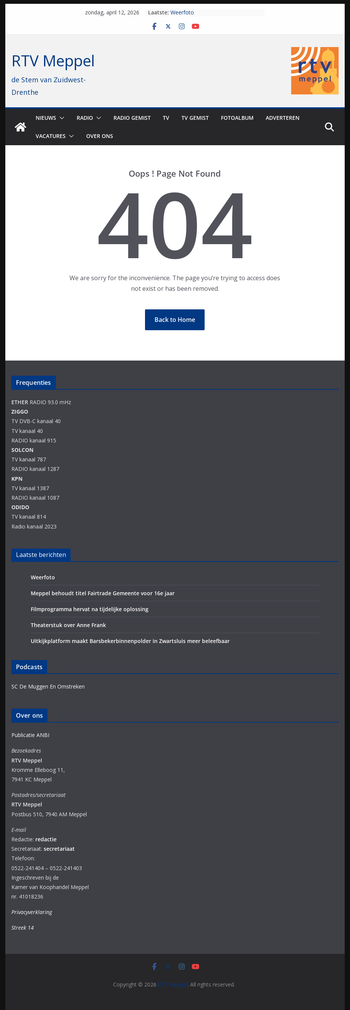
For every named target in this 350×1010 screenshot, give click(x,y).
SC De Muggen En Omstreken (48, 686)
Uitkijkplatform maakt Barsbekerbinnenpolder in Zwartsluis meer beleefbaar (130, 641)
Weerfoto (182, 12)
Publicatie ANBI (30, 735)
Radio (85, 117)
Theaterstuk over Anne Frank (68, 625)
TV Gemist (195, 117)
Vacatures (51, 136)
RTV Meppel (53, 60)
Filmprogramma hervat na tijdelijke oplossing (89, 609)
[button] (60, 118)
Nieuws (46, 117)
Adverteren (283, 117)
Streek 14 (22, 927)
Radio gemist (132, 117)
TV (166, 117)
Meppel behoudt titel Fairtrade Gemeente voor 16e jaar (103, 593)
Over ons (99, 136)
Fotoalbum (237, 117)
